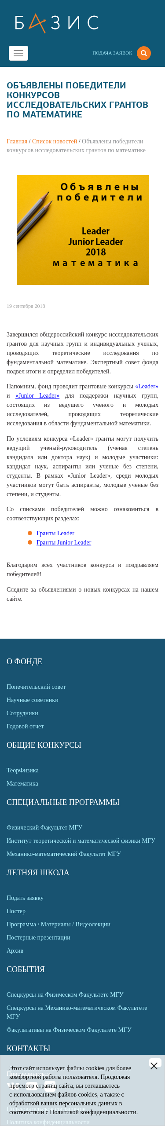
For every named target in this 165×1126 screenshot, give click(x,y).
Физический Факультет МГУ (44, 827)
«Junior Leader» (37, 395)
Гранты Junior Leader (64, 542)
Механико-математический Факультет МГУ (64, 854)
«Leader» (146, 386)
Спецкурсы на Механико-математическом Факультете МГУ (77, 1012)
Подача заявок (112, 52)
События (26, 969)
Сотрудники (22, 713)
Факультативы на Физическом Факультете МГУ (69, 1030)
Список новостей (54, 141)
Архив (15, 950)
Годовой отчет (25, 726)
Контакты (28, 1048)
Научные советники (33, 700)
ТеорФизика (23, 770)
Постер (16, 911)
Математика (22, 783)
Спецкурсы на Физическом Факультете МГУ (65, 994)
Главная (17, 141)
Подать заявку (25, 898)
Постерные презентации (38, 937)
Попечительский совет (36, 687)
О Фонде (24, 661)
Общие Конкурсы (44, 745)
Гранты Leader (55, 533)
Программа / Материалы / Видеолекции (58, 924)
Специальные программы (63, 802)
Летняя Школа (38, 872)
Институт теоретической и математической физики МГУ (81, 840)
